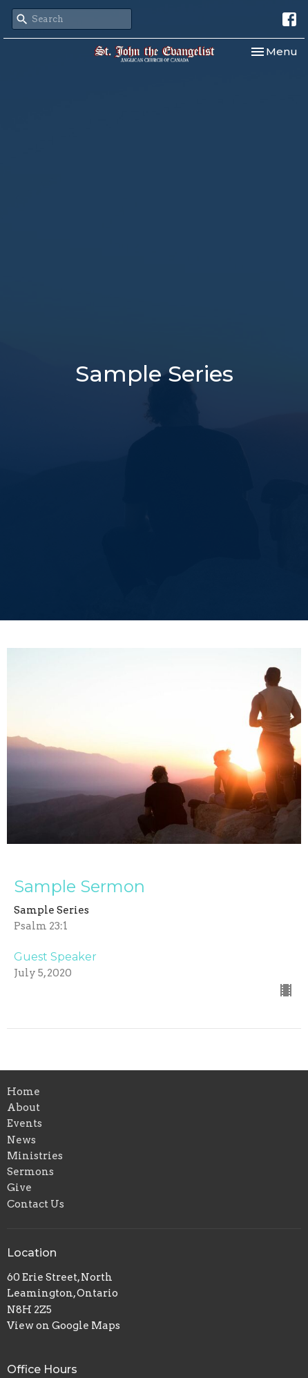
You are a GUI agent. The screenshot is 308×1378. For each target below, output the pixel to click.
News (21, 1140)
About (23, 1107)
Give (19, 1187)
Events (24, 1123)
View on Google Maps (63, 1325)
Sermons (30, 1171)
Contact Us (35, 1204)
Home (23, 1091)
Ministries (35, 1156)
